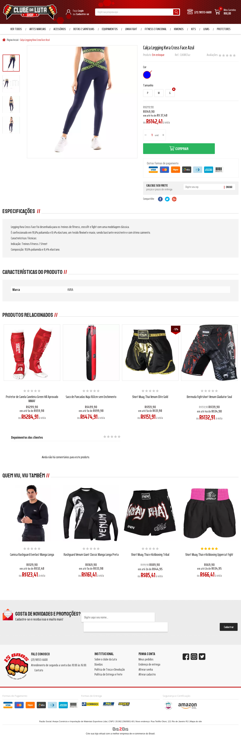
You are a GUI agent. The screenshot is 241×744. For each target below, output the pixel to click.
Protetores (223, 29)
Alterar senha (146, 669)
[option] (11, 63)
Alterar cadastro (147, 674)
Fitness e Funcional (155, 29)
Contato (38, 670)
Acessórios (59, 29)
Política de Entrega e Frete (108, 674)
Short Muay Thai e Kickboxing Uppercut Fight (209, 554)
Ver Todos (16, 29)
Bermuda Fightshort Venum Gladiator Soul (209, 396)
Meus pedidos (146, 659)
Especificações (19, 211)
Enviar (229, 187)
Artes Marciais (37, 29)
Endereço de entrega (149, 664)
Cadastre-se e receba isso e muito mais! (39, 619)
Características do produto (32, 272)
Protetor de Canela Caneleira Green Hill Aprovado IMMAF (32, 399)
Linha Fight (131, 29)
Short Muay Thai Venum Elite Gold (150, 396)
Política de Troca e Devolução (110, 669)
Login (81, 10)
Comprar (181, 148)
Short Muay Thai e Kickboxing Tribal (150, 554)
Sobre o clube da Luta (106, 659)
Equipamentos (110, 29)
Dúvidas (99, 664)
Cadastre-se (82, 14)
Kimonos (179, 29)
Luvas (206, 29)
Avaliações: (213, 54)
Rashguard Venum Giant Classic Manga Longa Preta (91, 554)
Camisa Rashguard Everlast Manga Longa (32, 554)
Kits (193, 29)
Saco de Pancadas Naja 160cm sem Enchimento (91, 396)
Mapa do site (196, 721)
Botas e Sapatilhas (83, 29)
